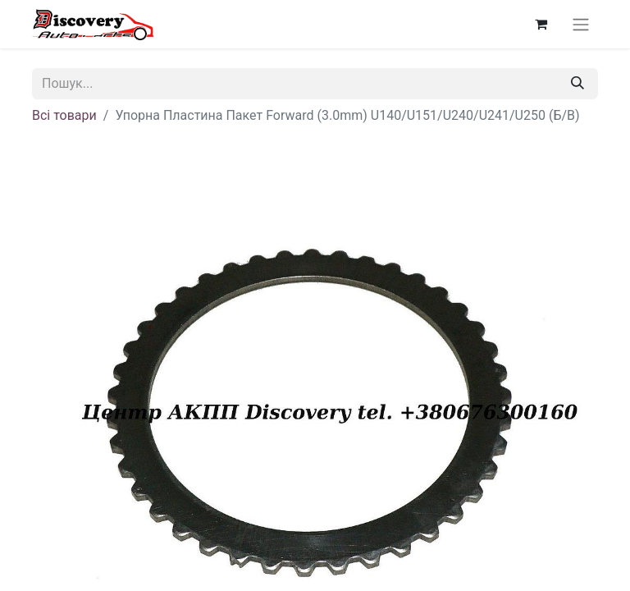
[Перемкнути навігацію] (581, 24)
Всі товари (64, 115)
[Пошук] (577, 83)
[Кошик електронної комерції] (540, 23)
